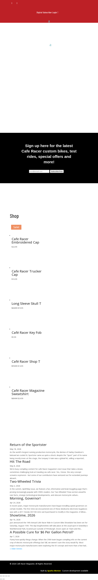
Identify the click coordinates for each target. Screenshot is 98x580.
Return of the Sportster (28, 444)
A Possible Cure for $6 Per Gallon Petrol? (41, 532)
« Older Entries (16, 548)
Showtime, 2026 (22, 515)
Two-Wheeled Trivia (25, 481)
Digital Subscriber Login (47, 12)
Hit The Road (20, 461)
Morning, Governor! (25, 498)
